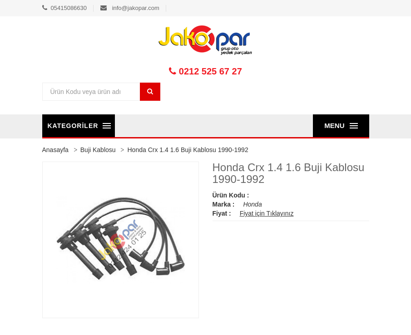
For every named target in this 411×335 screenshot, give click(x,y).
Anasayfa (55, 149)
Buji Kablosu (98, 149)
